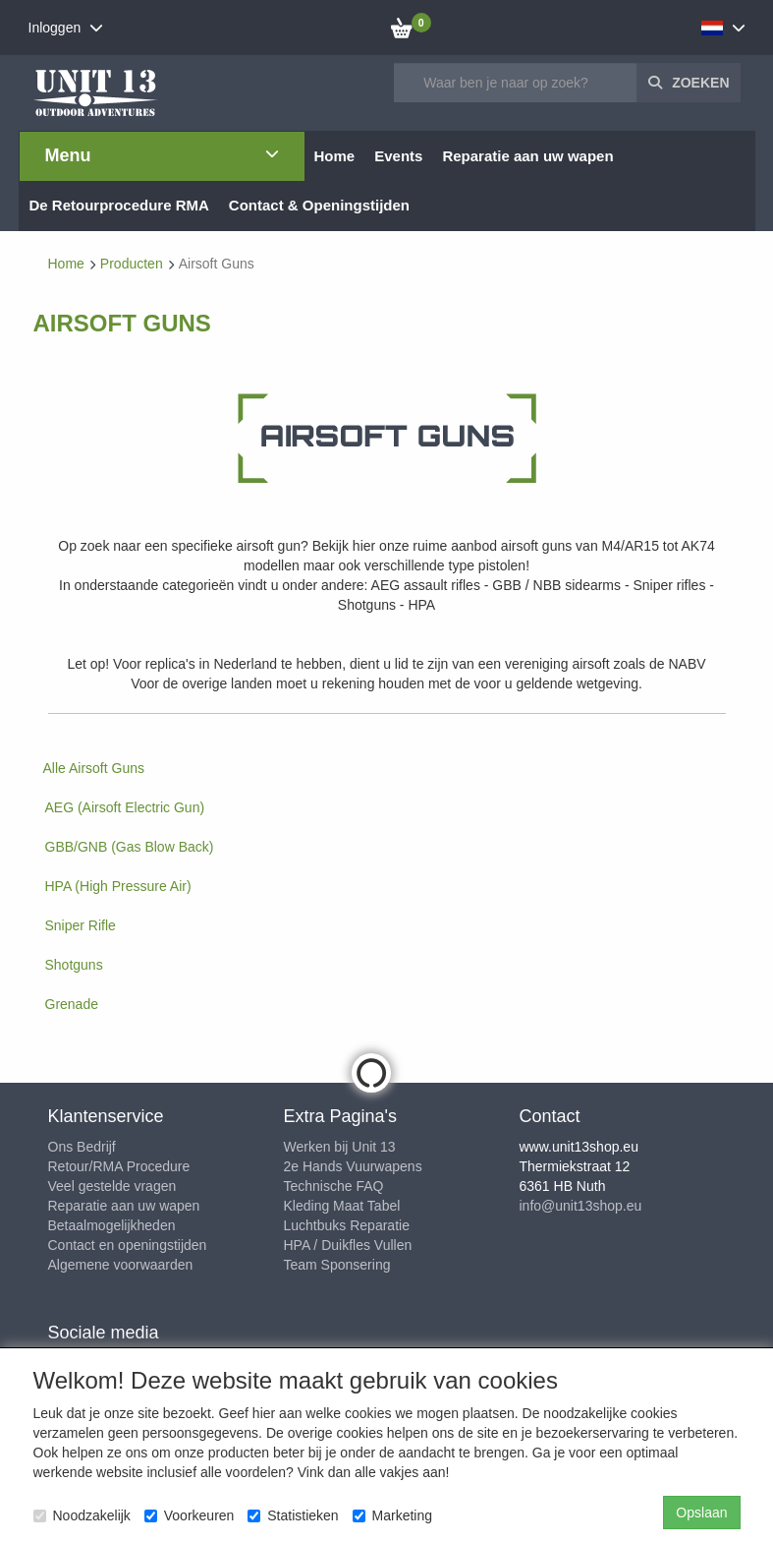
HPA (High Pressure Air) (118, 886)
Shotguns (74, 965)
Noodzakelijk (82, 1515)
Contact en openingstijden (127, 1245)
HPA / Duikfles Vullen (348, 1245)
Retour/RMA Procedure (119, 1166)
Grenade (71, 1004)
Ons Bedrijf (82, 1147)
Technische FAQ (334, 1186)
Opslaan (701, 1512)
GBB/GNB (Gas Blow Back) (129, 847)
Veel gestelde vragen (112, 1186)
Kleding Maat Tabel (342, 1206)
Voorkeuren (189, 1515)
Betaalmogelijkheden (112, 1225)
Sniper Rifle (80, 925)
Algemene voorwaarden (120, 1265)
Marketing (392, 1515)
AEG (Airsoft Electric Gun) (125, 807)
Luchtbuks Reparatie (347, 1225)
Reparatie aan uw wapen (124, 1206)
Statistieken (293, 1515)
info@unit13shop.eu (581, 1206)
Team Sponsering (337, 1265)
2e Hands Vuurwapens (353, 1166)
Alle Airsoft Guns (94, 768)
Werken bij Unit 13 (340, 1147)
